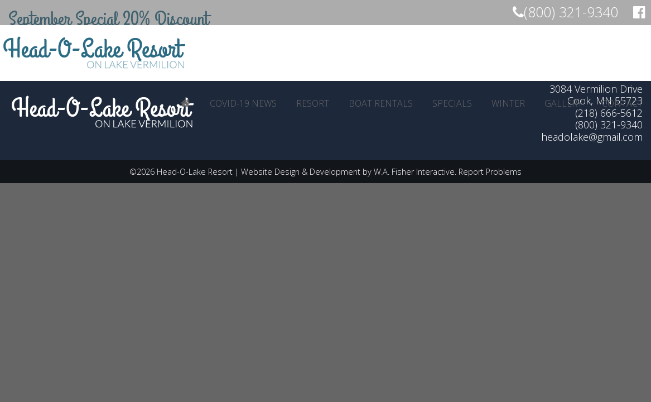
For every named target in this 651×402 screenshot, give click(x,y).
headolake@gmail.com (592, 136)
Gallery (563, 103)
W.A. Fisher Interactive (414, 171)
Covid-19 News (243, 103)
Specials (452, 103)
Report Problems (490, 171)
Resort (312, 103)
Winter (508, 103)
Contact (622, 103)
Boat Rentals (381, 103)
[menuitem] (185, 103)
